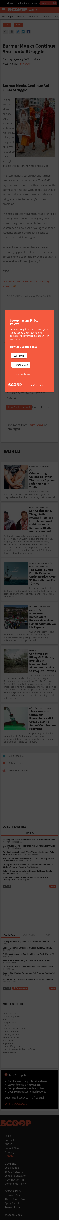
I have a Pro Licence (21, 373)
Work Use (19, 355)
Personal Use (21, 364)
